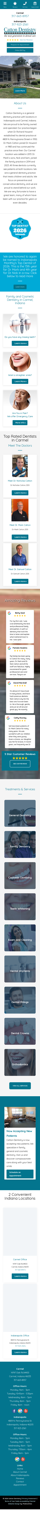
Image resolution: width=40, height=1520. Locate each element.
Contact (20, 1481)
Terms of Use (10, 1501)
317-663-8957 (20, 16)
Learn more (20, 287)
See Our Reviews (20, 764)
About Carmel (20, 1472)
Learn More (20, 91)
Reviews (20, 1478)
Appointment (20, 1484)
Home (20, 1468)
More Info (20, 422)
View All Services (20, 1086)
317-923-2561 (20, 24)
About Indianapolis (20, 1475)
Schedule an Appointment (15, 1174)
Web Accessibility (22, 1501)
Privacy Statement (29, 1499)
